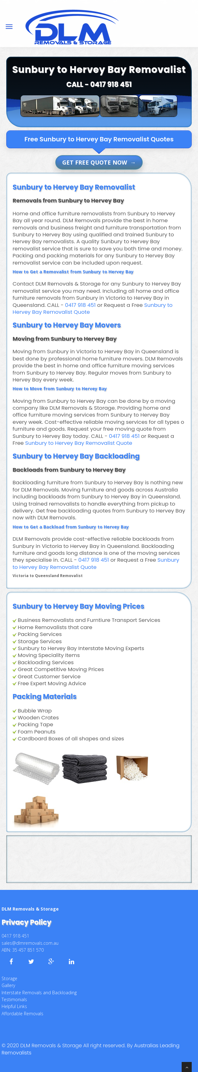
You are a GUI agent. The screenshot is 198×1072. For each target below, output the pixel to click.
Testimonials (14, 999)
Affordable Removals (22, 1014)
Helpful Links (14, 1006)
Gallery (8, 985)
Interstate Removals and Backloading (39, 993)
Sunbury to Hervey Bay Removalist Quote (78, 443)
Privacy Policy (26, 922)
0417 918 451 (111, 84)
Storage (9, 978)
